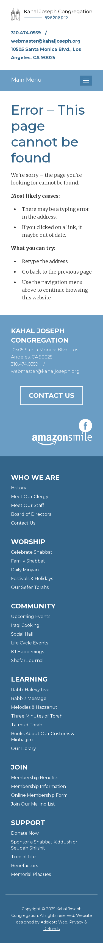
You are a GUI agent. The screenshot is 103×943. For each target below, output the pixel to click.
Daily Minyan (25, 569)
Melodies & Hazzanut (34, 707)
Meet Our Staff (27, 505)
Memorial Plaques (31, 874)
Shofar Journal (27, 660)
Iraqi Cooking (25, 625)
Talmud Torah (26, 724)
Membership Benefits (34, 777)
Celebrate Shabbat (31, 552)
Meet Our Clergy (29, 496)
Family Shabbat (28, 561)
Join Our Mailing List (33, 804)
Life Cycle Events (29, 643)
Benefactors (24, 865)
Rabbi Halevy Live (30, 689)
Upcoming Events (30, 616)
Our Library (23, 748)
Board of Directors (31, 514)
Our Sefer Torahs (30, 587)
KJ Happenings (27, 651)
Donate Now (25, 833)
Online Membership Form (39, 795)
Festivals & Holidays (32, 578)
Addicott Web (54, 922)
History (18, 487)
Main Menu (26, 79)
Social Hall (22, 634)
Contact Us (51, 395)
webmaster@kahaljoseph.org (45, 41)
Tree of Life (23, 856)
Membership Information (38, 786)
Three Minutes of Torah (37, 716)
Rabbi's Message (28, 698)
